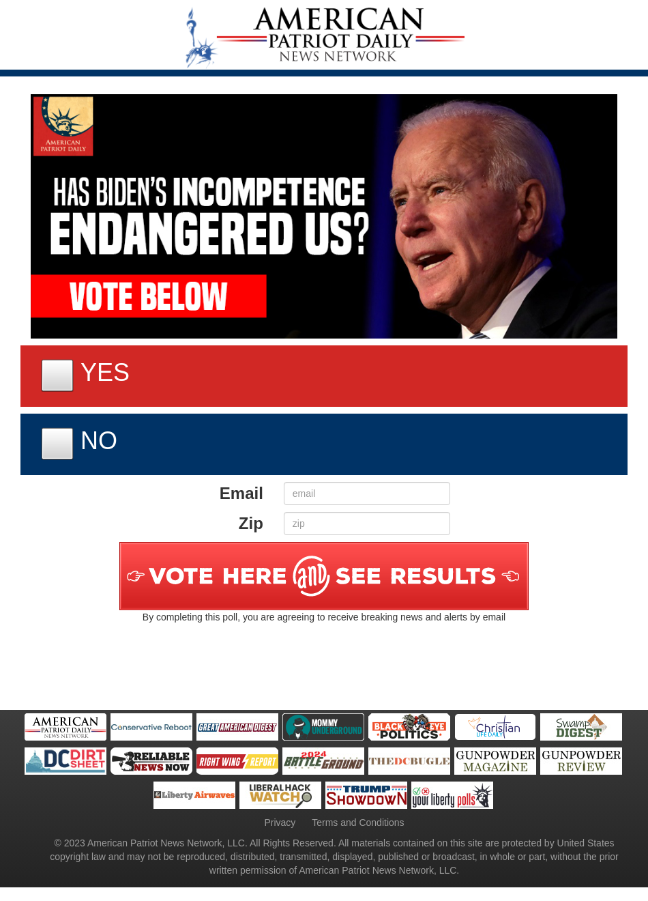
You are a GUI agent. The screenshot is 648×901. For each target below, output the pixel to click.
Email (241, 493)
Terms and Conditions (358, 822)
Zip (251, 523)
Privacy (279, 822)
